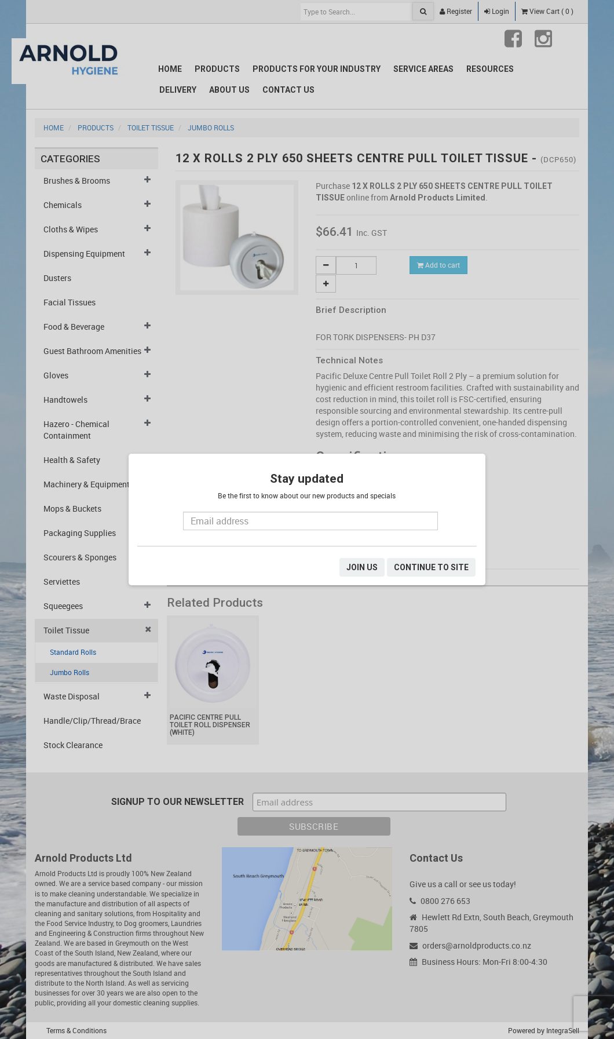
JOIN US (362, 567)
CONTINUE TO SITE (431, 567)
